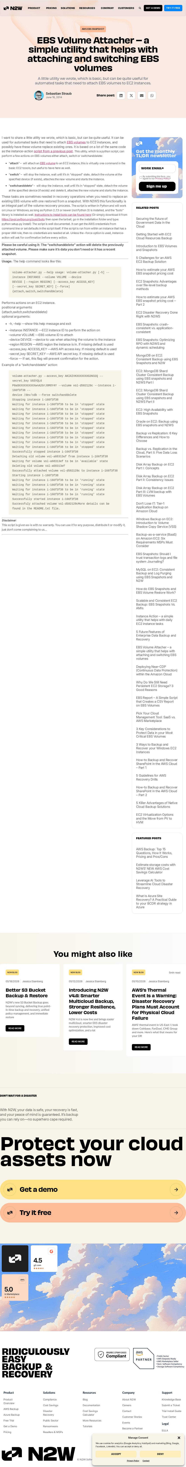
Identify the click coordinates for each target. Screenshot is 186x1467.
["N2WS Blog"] (93, 1399)
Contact (146, 1461)
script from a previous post (53, 151)
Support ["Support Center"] (167, 1392)
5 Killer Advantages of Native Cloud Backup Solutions (156, 805)
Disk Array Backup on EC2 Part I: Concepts (155, 466)
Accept (116, 1454)
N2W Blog (12, 972)
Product (35, 8)
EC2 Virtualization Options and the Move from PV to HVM (154, 818)
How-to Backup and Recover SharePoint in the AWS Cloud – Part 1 (157, 763)
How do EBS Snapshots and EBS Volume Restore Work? (156, 591)
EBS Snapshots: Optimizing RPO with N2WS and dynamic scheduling (155, 343)
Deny (160, 1454)
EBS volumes (76, 142)
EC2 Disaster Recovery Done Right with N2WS (157, 314)
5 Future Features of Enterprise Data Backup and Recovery (156, 635)
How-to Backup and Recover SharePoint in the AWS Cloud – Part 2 (157, 791)
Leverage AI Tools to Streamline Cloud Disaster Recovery (154, 884)
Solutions (68, 8)
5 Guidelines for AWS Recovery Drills (151, 777)
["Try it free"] (14, 1420)
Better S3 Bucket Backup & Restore (26, 993)
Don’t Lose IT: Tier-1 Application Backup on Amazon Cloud (152, 507)
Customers (126, 8)
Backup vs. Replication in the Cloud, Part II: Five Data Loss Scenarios (156, 452)
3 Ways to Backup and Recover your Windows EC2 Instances (156, 748)
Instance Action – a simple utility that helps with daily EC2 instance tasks (154, 620)
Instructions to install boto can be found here (63, 214)
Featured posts (148, 838)
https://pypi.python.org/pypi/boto (23, 219)
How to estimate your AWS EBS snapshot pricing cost (155, 271)
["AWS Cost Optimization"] (53, 1405)
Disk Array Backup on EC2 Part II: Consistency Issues (155, 478)
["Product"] (14, 1401)
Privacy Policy (133, 1461)
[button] (179, 1437)
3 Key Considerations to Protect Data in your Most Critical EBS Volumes (154, 732)
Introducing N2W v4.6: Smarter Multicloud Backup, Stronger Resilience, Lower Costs (92, 1001)
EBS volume (47, 163)
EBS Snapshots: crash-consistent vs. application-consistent (154, 328)
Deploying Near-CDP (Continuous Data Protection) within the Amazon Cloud (156, 670)
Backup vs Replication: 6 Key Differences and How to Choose (156, 437)
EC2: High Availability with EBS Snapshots (154, 411)
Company (107, 8)
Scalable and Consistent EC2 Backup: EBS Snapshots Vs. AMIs (156, 604)
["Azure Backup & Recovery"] (14, 1415)
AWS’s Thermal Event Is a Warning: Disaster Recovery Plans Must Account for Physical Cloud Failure (155, 1004)
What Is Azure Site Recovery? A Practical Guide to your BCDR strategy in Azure (156, 901)
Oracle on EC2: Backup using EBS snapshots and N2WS (157, 423)
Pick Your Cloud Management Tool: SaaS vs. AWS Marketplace (155, 717)
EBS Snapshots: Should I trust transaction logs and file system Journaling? (156, 557)
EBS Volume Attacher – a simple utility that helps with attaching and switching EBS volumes (156, 652)
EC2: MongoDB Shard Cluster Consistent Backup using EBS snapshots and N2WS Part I (155, 376)
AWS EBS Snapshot (93, 29)
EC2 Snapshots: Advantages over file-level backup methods (156, 285)
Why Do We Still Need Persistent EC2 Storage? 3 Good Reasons (154, 686)
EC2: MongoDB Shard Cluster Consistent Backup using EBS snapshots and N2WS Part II (155, 395)
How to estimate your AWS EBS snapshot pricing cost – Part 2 (156, 300)
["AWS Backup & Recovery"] (14, 1409)
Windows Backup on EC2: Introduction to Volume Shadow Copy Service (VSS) (156, 522)
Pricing (51, 8)
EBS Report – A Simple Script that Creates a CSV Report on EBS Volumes (156, 701)
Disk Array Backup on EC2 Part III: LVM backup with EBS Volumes (155, 491)
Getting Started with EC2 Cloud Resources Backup (154, 236)
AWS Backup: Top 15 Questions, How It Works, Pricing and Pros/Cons (154, 852)
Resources (88, 8)
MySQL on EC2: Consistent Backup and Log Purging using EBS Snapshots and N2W (155, 575)
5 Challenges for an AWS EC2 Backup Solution (153, 259)
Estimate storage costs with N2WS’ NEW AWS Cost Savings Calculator (155, 868)
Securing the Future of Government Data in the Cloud (153, 222)
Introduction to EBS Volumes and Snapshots (156, 248)
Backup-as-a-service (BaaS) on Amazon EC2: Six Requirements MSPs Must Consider (156, 540)
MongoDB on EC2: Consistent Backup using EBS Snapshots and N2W (157, 359)
